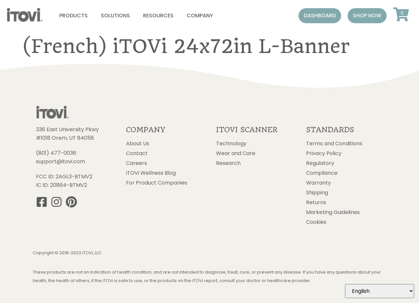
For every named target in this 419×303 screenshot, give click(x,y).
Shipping (317, 192)
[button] (320, 15)
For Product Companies (156, 183)
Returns (316, 202)
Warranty (318, 183)
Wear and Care (235, 153)
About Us (137, 143)
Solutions (115, 15)
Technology (231, 143)
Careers (136, 163)
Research (228, 163)
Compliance (321, 173)
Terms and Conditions (334, 143)
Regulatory (320, 163)
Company (200, 15)
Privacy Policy (323, 153)
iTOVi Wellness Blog (151, 173)
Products (73, 15)
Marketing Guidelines (333, 212)
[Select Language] (379, 291)
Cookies (316, 222)
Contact (137, 153)
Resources (158, 15)
